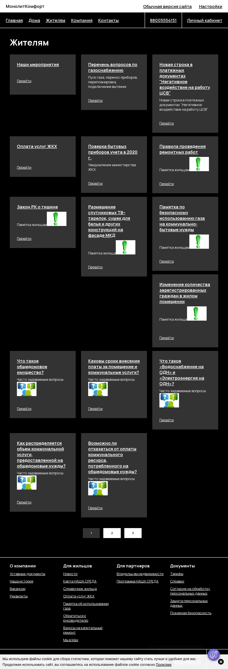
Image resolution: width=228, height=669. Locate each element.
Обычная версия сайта (167, 6)
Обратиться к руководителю (75, 618)
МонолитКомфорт (25, 6)
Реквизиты (19, 596)
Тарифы (176, 573)
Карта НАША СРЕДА (80, 581)
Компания (81, 20)
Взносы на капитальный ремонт (83, 630)
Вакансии (17, 588)
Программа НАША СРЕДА (138, 581)
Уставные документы (27, 573)
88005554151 (163, 20)
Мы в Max (70, 640)
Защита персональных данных (189, 603)
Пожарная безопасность (190, 613)
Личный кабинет (204, 20)
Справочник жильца (80, 588)
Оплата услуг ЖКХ (78, 596)
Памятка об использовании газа (86, 606)
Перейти (24, 80)
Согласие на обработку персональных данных (190, 591)
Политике (164, 665)
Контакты (108, 20)
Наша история (21, 581)
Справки (177, 581)
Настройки (210, 6)
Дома (34, 20)
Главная (14, 20)
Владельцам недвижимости (140, 573)
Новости (70, 573)
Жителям (55, 20)
